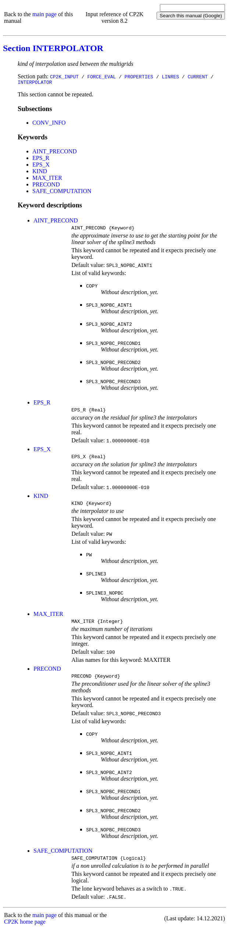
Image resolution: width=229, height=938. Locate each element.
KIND (39, 172)
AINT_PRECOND (54, 152)
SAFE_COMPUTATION (62, 192)
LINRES (170, 76)
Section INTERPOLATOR (53, 48)
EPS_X (41, 166)
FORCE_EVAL (101, 76)
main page (44, 14)
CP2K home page (25, 930)
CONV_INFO (49, 124)
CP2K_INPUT (64, 76)
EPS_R (40, 159)
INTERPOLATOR (35, 83)
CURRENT (197, 76)
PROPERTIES (139, 76)
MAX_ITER (47, 179)
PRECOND (46, 185)
